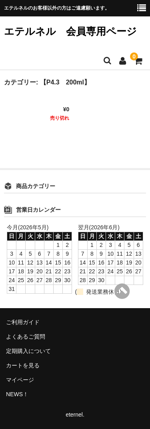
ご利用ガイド (23, 322)
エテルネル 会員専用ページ (70, 31)
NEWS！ (17, 394)
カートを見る (23, 365)
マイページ (20, 380)
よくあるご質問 (25, 336)
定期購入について (28, 351)
